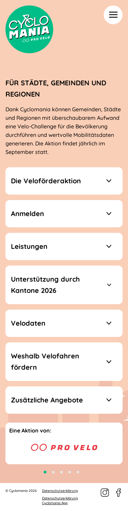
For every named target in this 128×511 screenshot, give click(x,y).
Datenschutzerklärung (60, 490)
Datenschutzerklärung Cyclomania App (60, 500)
